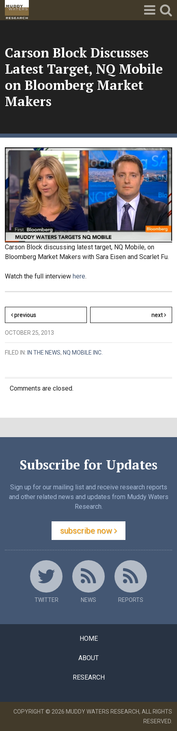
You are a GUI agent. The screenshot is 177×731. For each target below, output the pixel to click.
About (88, 658)
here (79, 276)
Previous (23, 315)
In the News (43, 352)
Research (89, 677)
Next (161, 316)
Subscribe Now (88, 531)
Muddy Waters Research (102, 711)
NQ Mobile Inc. (83, 352)
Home (89, 638)
